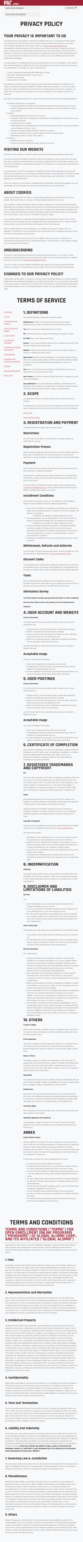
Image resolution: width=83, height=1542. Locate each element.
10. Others (7, 366)
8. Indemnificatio (9, 354)
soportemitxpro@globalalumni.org (55, 46)
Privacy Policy (8, 375)
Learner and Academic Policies (60, 554)
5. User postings (9, 335)
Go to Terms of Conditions (16, 14)
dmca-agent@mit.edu (65, 828)
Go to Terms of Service (14, 8)
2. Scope (7, 317)
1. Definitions (8, 312)
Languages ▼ (71, 8)
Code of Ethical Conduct (12, 371)
